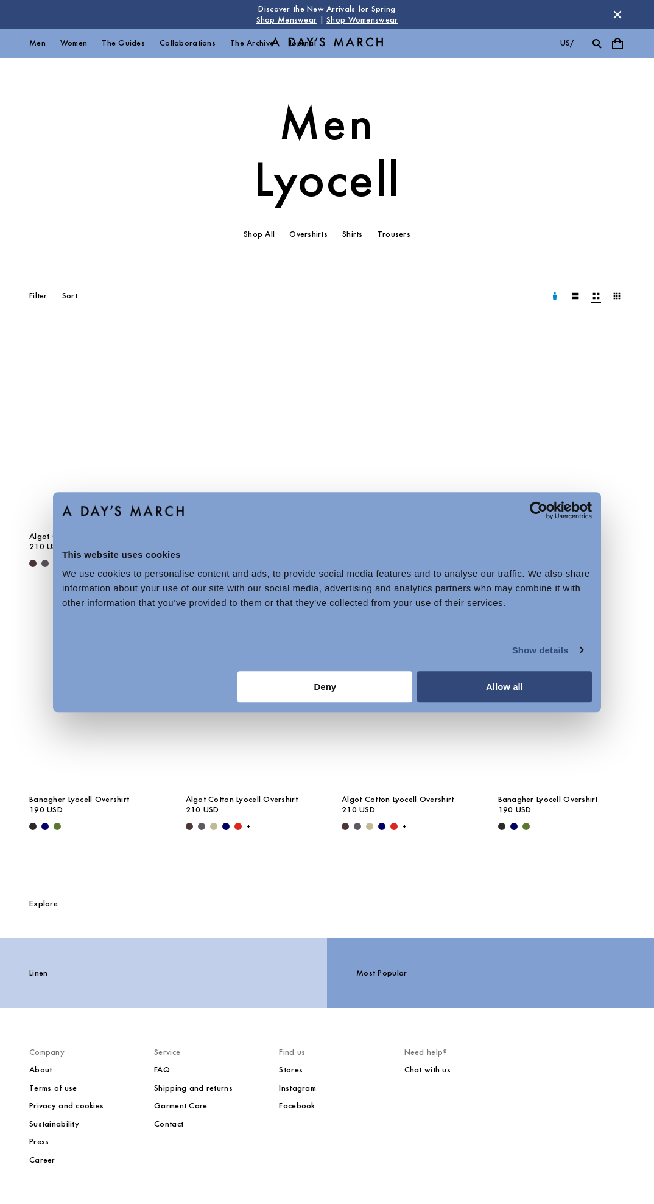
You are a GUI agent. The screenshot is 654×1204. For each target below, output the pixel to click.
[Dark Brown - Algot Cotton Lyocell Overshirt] (33, 563)
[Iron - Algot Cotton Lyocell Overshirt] (45, 563)
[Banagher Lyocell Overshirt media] (561, 428)
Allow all (504, 686)
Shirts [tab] (352, 234)
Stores (291, 1070)
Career (42, 1160)
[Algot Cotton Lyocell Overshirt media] (92, 428)
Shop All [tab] (259, 234)
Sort (69, 295)
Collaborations (188, 43)
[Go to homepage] (327, 43)
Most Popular (381, 973)
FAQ (162, 1070)
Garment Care (180, 1105)
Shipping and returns (193, 1088)
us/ (567, 43)
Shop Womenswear (362, 20)
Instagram (297, 1088)
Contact (168, 1124)
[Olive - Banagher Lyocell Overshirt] (57, 826)
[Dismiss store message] (617, 14)
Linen (38, 973)
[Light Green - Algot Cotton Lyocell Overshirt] (213, 826)
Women (73, 43)
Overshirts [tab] (308, 234)
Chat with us (427, 1070)
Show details (540, 650)
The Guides (123, 43)
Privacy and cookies (66, 1105)
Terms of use (53, 1088)
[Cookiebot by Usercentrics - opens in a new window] (538, 510)
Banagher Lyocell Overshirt (79, 799)
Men (37, 43)
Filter (38, 295)
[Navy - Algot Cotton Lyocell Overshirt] (226, 826)
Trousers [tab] (394, 234)
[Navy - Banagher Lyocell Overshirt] (45, 826)
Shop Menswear (286, 20)
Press (39, 1141)
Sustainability (54, 1124)
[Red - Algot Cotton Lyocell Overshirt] (238, 826)
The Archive (252, 43)
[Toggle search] (596, 43)
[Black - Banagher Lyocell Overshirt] (33, 826)
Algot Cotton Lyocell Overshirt (242, 799)
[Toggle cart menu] (617, 43)
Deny (325, 686)
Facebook (297, 1105)
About (40, 1070)
